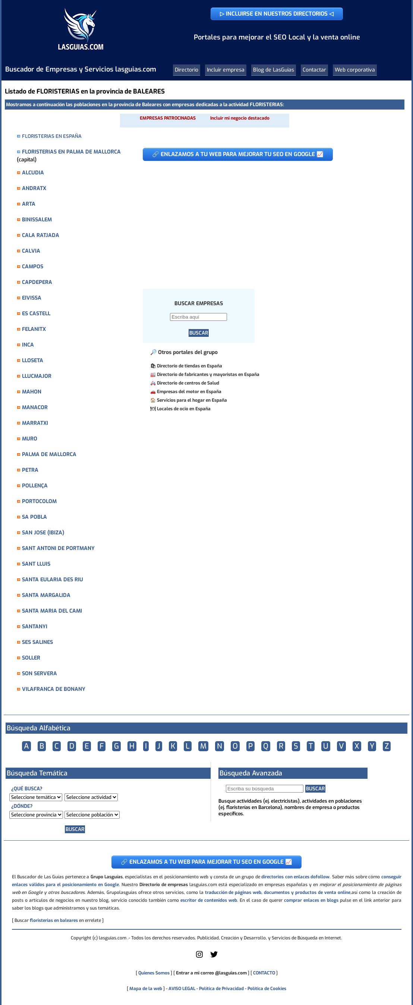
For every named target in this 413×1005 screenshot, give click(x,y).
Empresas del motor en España (189, 392)
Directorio (186, 69)
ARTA (28, 204)
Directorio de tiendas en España (189, 366)
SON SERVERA (39, 673)
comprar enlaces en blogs (311, 900)
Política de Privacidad (221, 989)
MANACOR (35, 407)
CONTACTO (264, 973)
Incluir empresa (226, 69)
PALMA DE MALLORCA (49, 454)
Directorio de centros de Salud (188, 383)
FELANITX (34, 329)
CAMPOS (32, 266)
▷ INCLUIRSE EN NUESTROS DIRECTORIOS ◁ (277, 14)
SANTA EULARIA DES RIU (52, 579)
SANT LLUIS (36, 564)
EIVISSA (31, 297)
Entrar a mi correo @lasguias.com (211, 973)
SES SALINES (37, 642)
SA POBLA (34, 517)
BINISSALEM (37, 219)
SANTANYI (34, 626)
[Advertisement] (268, 221)
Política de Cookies (267, 989)
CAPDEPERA (37, 282)
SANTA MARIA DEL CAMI (52, 610)
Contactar (314, 69)
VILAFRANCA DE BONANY (53, 689)
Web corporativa (355, 69)
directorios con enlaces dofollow (295, 877)
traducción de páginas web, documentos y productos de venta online (277, 892)
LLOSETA (32, 360)
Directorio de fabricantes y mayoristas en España (208, 374)
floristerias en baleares (54, 920)
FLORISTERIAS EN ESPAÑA (52, 136)
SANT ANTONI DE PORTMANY (58, 548)
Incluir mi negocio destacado (239, 118)
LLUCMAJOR (36, 376)
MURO (29, 438)
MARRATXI (35, 423)
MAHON (31, 391)
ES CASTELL (36, 313)
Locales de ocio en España (184, 409)
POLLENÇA (35, 485)
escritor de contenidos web (208, 900)
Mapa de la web (145, 989)
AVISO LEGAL (181, 989)
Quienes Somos (154, 973)
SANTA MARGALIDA (46, 595)
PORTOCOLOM (39, 501)
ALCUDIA (33, 172)
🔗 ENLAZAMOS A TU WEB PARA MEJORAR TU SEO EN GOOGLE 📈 (238, 154)
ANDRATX (34, 188)
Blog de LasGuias (273, 69)
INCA (28, 344)
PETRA (30, 470)
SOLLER (31, 657)
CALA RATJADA (40, 235)
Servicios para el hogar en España (192, 400)
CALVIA (31, 251)
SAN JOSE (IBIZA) (43, 532)
